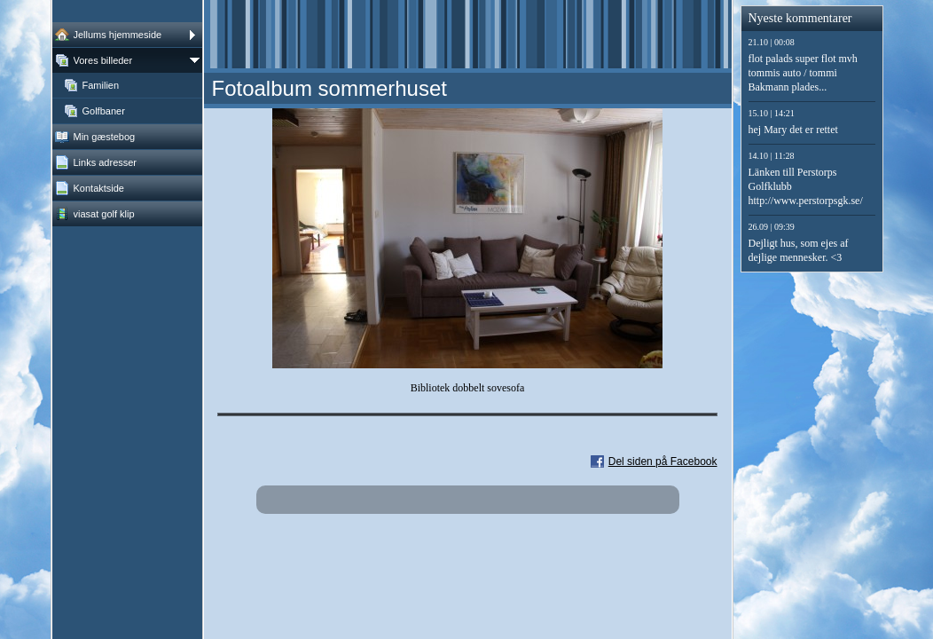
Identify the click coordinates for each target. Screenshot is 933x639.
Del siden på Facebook (662, 461)
